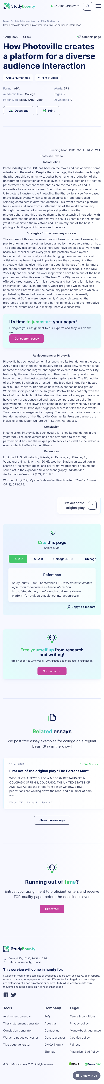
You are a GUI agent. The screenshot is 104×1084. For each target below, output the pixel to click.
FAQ (47, 1016)
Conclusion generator (17, 1030)
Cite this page (89, 37)
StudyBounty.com (16, 1064)
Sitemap (50, 1051)
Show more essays (52, 820)
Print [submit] (48, 111)
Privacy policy (79, 1023)
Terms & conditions (82, 1016)
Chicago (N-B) (63, 559)
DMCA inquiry (54, 1044)
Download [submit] (19, 111)
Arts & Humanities (25, 21)
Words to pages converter (20, 1037)
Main (6, 21)
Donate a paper (55, 1037)
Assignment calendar (17, 1016)
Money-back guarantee (85, 1030)
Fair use (75, 1044)
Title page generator (16, 1044)
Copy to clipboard (81, 607)
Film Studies (48, 21)
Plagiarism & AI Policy (84, 1051)
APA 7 (19, 559)
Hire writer (52, 909)
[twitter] (13, 995)
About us (50, 1023)
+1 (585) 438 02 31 (65, 6)
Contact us (52, 1030)
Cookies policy (80, 1037)
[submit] (87, 6)
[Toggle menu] (98, 6)
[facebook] (5, 995)
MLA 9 (38, 559)
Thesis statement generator (21, 1023)
